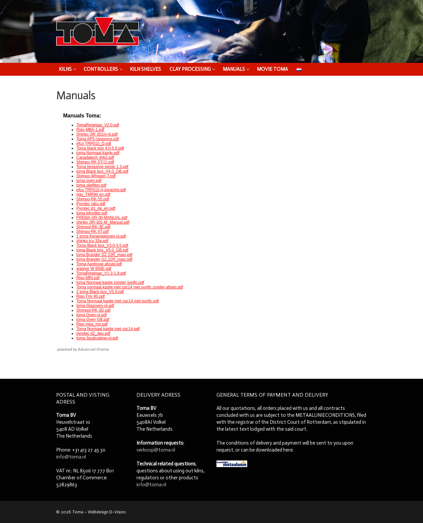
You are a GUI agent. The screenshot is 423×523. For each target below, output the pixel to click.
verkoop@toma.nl (155, 450)
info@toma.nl (71, 457)
